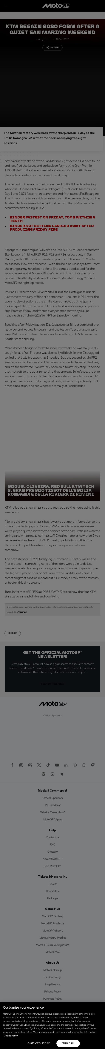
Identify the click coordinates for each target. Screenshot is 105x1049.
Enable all (68, 1043)
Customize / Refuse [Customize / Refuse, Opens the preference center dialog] (38, 1043)
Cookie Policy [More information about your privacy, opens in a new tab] (11, 1036)
